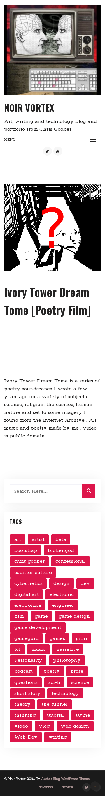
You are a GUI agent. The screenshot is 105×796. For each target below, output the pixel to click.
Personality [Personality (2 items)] (28, 660)
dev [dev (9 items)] (85, 583)
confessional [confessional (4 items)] (70, 561)
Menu (9, 140)
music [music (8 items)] (38, 649)
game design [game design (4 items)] (74, 616)
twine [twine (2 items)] (83, 715)
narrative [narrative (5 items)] (67, 649)
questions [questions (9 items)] (26, 682)
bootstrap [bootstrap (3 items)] (25, 550)
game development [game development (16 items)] (37, 627)
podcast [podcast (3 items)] (23, 671)
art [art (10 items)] (17, 539)
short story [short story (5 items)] (27, 693)
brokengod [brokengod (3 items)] (61, 550)
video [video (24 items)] (21, 726)
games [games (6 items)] (57, 638)
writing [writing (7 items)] (57, 737)
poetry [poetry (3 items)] (52, 671)
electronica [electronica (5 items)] (27, 605)
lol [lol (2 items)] (17, 649)
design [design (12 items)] (61, 583)
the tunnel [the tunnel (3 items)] (54, 704)
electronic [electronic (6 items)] (62, 594)
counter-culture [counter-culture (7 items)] (33, 572)
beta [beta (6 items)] (60, 539)
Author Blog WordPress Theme (65, 779)
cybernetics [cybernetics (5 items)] (28, 583)
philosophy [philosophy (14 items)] (67, 660)
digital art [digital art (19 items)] (26, 594)
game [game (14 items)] (41, 616)
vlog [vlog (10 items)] (44, 726)
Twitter (46, 788)
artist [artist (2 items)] (38, 539)
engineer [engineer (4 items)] (63, 605)
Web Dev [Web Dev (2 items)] (26, 737)
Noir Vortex (29, 107)
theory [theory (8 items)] (22, 704)
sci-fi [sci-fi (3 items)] (54, 682)
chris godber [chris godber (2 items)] (29, 561)
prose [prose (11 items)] (77, 671)
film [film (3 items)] (19, 616)
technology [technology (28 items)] (65, 693)
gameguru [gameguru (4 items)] (26, 638)
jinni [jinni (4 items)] (81, 638)
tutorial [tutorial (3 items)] (56, 715)
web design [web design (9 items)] (75, 726)
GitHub (67, 788)
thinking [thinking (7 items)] (25, 715)
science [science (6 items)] (80, 682)
